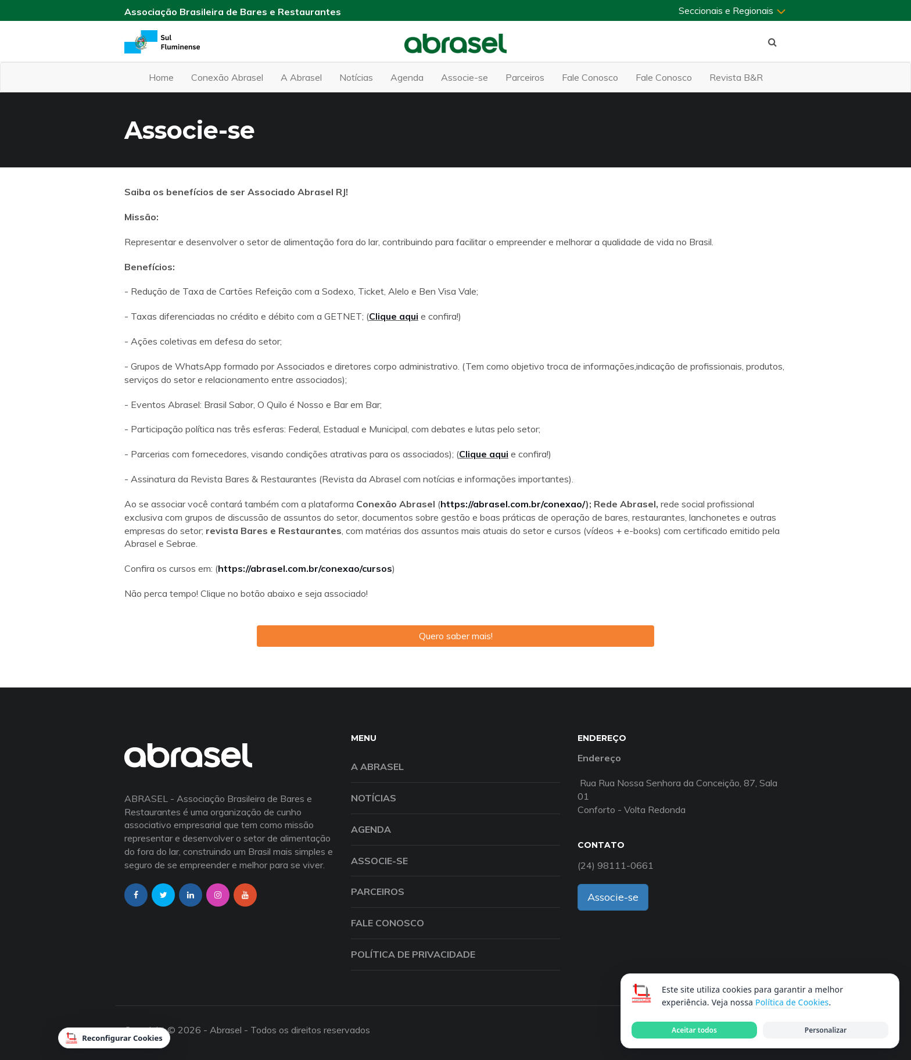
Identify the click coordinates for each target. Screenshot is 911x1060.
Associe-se (464, 77)
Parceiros (524, 77)
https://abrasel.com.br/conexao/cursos (305, 568)
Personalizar (826, 1030)
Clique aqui (393, 316)
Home (161, 77)
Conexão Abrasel (227, 77)
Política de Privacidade (413, 954)
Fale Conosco (590, 77)
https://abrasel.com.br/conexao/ (513, 504)
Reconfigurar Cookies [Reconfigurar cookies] (114, 1038)
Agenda (407, 77)
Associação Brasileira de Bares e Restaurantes (232, 11)
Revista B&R (736, 77)
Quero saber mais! (456, 636)
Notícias (356, 77)
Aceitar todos (694, 1030)
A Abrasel (301, 77)
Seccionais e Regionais (733, 10)
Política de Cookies (791, 1002)
